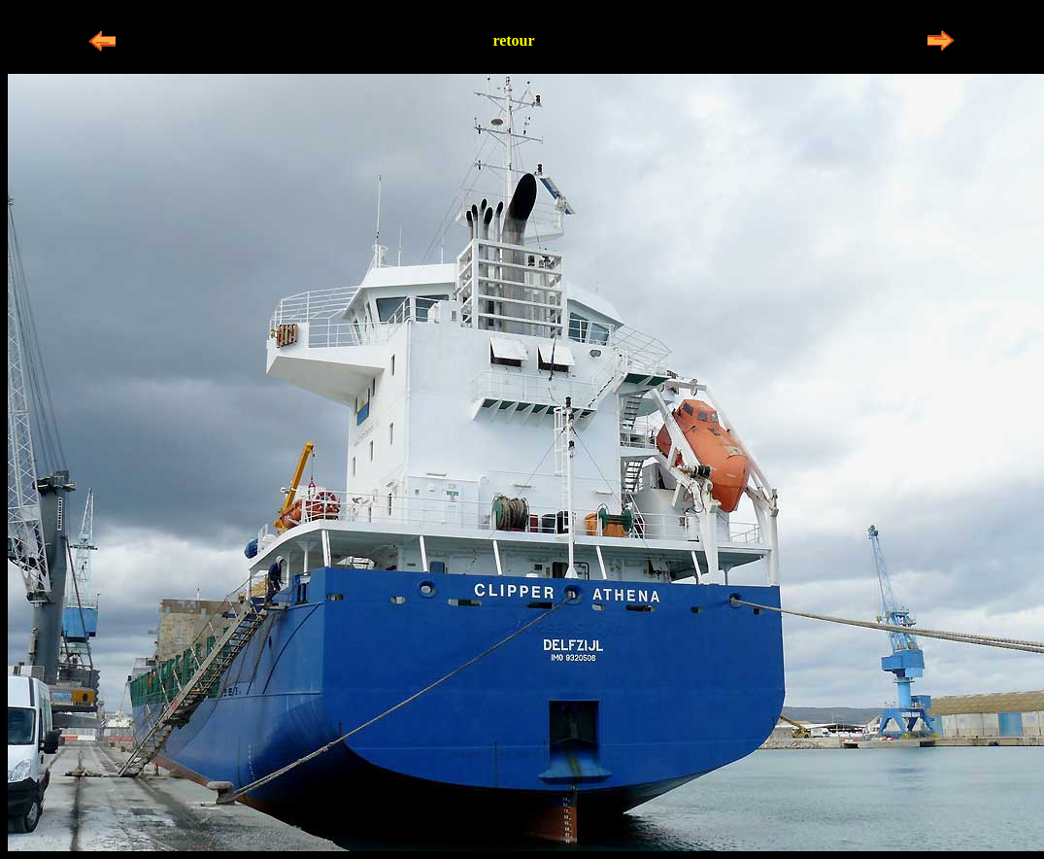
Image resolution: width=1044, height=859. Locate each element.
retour (513, 40)
